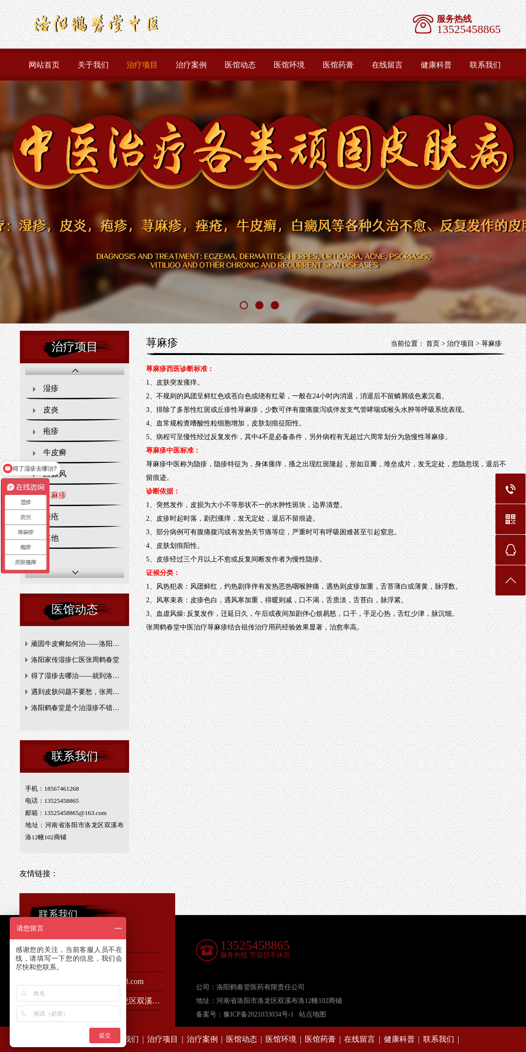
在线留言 (387, 65)
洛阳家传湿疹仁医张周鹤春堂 (75, 659)
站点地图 (312, 1014)
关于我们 (93, 65)
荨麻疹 (54, 495)
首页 (433, 343)
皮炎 (51, 410)
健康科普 (436, 65)
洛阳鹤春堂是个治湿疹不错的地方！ (77, 708)
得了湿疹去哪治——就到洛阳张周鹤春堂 (77, 675)
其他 (51, 538)
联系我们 (438, 1039)
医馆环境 (289, 65)
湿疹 (51, 388)
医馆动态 (240, 65)
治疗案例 (191, 65)
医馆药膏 (338, 65)
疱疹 (51, 431)
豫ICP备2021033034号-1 (258, 1014)
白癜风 (54, 474)
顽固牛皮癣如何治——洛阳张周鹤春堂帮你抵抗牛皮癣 (77, 643)
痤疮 (51, 516)
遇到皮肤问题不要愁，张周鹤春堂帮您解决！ (77, 692)
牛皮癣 (54, 452)
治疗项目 (142, 65)
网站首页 (44, 65)
